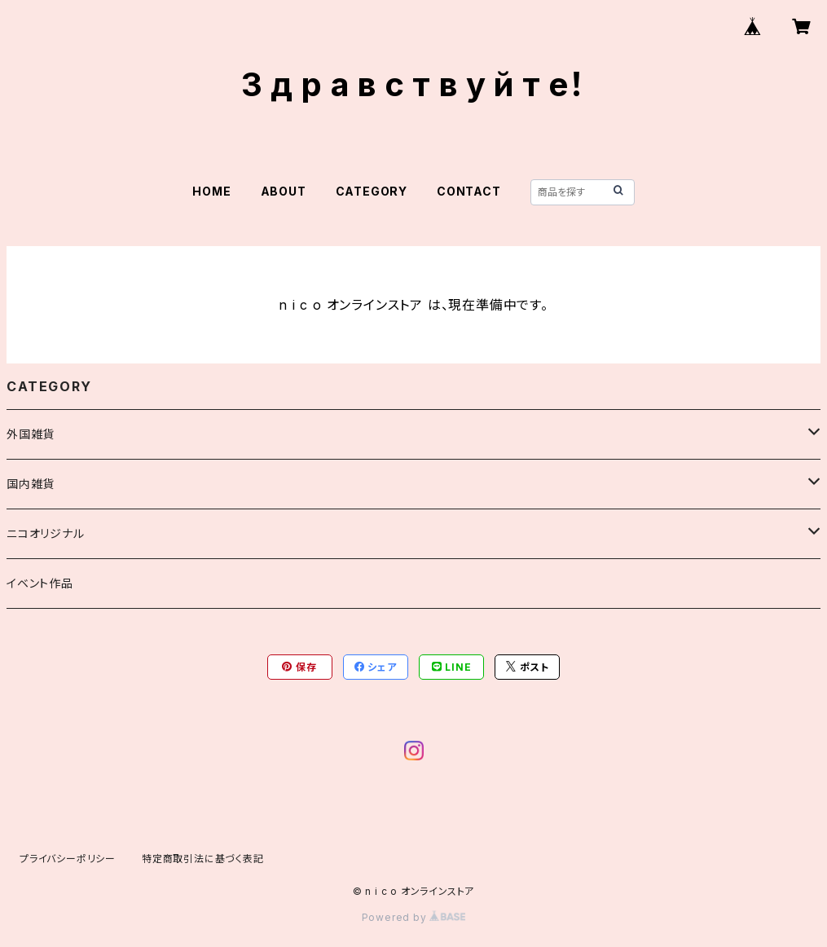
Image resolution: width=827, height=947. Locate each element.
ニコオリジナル (46, 533)
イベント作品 (40, 583)
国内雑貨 (31, 484)
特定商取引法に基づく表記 (203, 858)
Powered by (414, 917)
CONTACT (469, 191)
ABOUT (283, 191)
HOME (211, 191)
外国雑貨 (31, 434)
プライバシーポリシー (68, 858)
